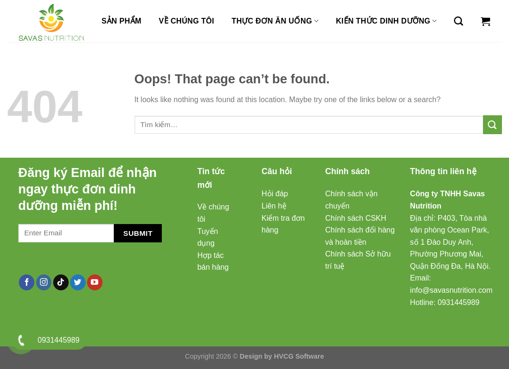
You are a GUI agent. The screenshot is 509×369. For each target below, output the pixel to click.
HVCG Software (299, 356)
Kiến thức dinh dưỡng (386, 20)
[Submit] (492, 124)
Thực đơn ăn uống (274, 20)
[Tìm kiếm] (458, 21)
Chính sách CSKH (355, 218)
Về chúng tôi (187, 21)
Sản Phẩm (122, 21)
